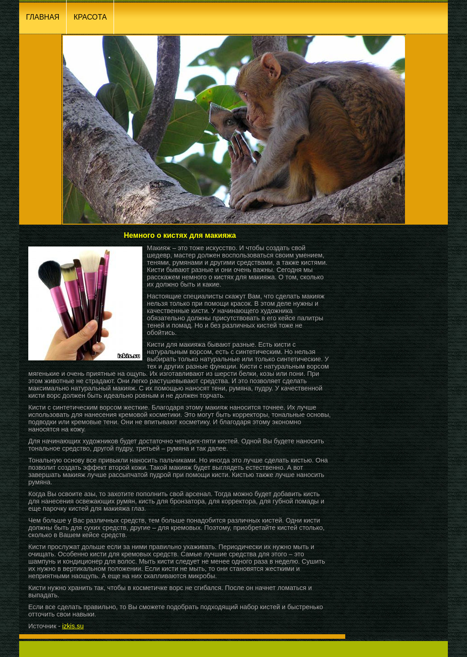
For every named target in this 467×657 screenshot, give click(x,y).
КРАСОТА (90, 17)
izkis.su (72, 626)
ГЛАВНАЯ (42, 17)
